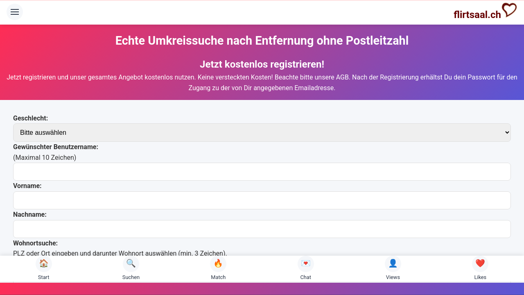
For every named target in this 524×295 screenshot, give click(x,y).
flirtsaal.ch (485, 11)
